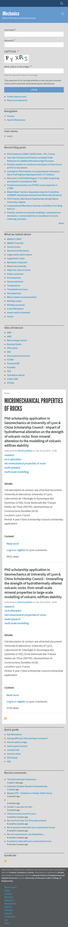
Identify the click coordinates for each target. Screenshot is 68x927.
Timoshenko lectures (17, 289)
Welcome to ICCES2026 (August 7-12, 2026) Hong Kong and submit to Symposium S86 (33, 180)
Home (6, 393)
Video (6, 923)
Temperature (13, 285)
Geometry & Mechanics (18, 250)
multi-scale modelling (16, 472)
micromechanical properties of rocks (25, 463)
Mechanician (10, 903)
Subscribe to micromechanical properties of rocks (5, 718)
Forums (10, 116)
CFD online (12, 348)
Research (8, 897)
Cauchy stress (13, 246)
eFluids (10, 382)
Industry (8, 913)
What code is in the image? (17, 66)
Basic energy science (17, 340)
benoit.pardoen (25, 450)
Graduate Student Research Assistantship (27, 786)
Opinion (8, 906)
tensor (10, 316)
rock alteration (12, 459)
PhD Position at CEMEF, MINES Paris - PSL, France (31, 153)
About (7, 890)
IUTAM (10, 359)
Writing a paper (14, 300)
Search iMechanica (16, 119)
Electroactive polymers (18, 355)
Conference (9, 916)
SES (9, 371)
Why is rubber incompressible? (22, 297)
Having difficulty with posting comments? (27, 738)
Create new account (16, 96)
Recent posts (10, 887)
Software (8, 910)
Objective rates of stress (19, 269)
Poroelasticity (14, 277)
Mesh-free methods (16, 266)
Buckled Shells (14, 344)
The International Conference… (22, 779)
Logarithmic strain (16, 258)
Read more (13, 543)
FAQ (9, 761)
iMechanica (10, 13)
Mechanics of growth (17, 262)
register (21, 550)
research (9, 455)
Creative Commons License (21, 873)
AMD (9, 336)
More (61, 223)
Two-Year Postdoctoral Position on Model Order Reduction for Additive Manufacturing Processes (30, 159)
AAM (9, 332)
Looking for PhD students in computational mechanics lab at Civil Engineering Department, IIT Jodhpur (33, 173)
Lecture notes (14, 753)
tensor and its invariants (18, 312)
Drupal (61, 873)
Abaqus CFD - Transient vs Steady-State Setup (29, 793)
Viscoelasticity (14, 293)
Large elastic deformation (19, 254)
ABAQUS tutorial (15, 243)
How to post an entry (17, 746)
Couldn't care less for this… (20, 806)
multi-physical (12, 467)
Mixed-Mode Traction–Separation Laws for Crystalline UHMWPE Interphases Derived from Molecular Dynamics (34, 193)
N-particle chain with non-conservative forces (29, 841)
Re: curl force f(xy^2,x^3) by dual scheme (26, 820)
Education (9, 900)
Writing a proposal (16, 304)
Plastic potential (15, 273)
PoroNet (11, 367)
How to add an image (17, 742)
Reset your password (17, 100)
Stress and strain (15, 281)
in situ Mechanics (15, 308)
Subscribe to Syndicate (5, 861)
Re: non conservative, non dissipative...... (26, 834)
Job (6, 920)
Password (8, 40)
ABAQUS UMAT (14, 239)
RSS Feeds (12, 757)
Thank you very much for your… (22, 813)
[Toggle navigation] (62, 13)
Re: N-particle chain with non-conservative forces (31, 827)
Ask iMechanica (14, 734)
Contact (8, 893)
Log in (10, 550)
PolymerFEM (13, 363)
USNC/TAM (12, 378)
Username (9, 29)
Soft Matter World (15, 375)
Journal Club (13, 749)
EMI (9, 351)
